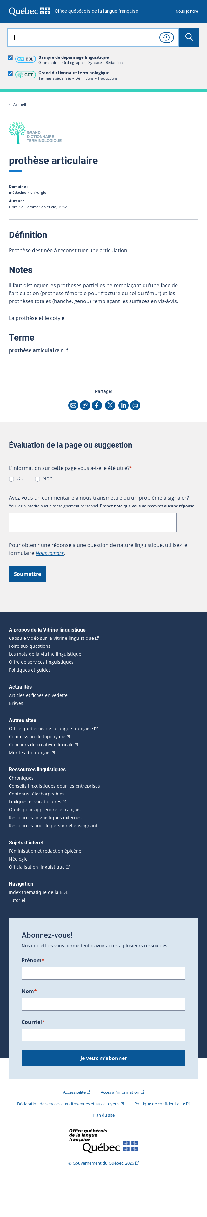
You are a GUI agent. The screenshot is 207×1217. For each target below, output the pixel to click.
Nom (29, 991)
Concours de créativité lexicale (41, 744)
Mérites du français (29, 752)
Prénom (33, 960)
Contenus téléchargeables (36, 793)
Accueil (19, 105)
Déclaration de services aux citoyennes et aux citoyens (68, 1103)
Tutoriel (17, 900)
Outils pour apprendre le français (45, 809)
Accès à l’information (120, 1092)
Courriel (33, 1021)
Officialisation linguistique (37, 866)
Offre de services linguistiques (41, 662)
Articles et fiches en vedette (38, 695)
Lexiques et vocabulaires (35, 801)
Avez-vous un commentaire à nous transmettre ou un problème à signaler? (99, 497)
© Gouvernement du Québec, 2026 (101, 1163)
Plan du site (104, 1115)
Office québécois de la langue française (96, 11)
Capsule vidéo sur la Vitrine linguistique (51, 638)
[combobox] (93, 37)
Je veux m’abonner (103, 1058)
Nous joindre (187, 11)
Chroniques (21, 778)
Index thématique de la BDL (38, 892)
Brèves (16, 703)
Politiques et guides (30, 670)
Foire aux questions (29, 646)
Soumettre (27, 574)
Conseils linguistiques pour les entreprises (54, 785)
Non (48, 478)
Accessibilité (74, 1092)
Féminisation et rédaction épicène (45, 851)
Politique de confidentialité (159, 1103)
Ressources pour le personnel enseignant (53, 825)
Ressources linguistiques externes (45, 817)
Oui (21, 478)
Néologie (18, 859)
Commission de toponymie (37, 736)
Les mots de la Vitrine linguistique (45, 654)
